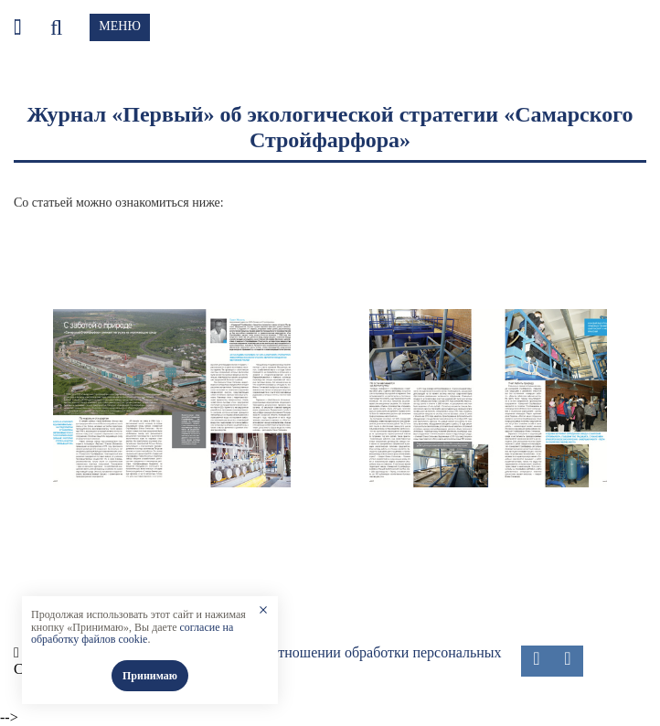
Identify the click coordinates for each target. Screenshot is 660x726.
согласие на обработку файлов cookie (132, 633)
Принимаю (149, 675)
